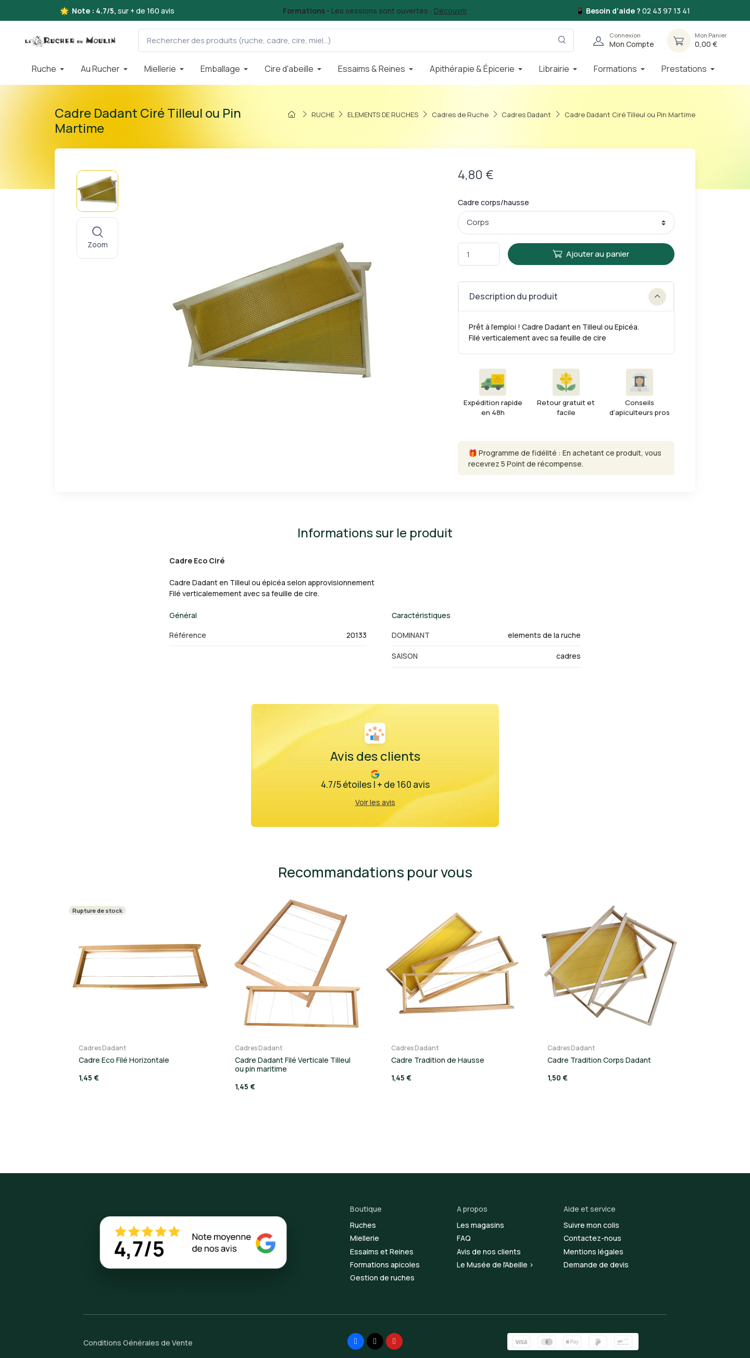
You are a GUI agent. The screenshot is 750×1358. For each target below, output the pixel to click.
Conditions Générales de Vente (138, 1343)
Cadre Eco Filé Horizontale (124, 1060)
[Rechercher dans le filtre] (562, 40)
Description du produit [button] (567, 297)
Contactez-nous (592, 1238)
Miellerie (364, 1238)
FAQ (464, 1238)
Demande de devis (596, 1264)
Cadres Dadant (102, 1047)
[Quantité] (478, 254)
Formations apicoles (385, 1264)
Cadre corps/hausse (493, 202)
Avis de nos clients (489, 1251)
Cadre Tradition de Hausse (437, 1060)
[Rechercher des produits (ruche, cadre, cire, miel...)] (356, 40)
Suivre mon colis (591, 1225)
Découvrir (450, 11)
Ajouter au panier (591, 253)
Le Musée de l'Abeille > (495, 1264)
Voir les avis (375, 802)
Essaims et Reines (382, 1251)
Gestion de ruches (382, 1277)
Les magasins (480, 1225)
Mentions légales (593, 1251)
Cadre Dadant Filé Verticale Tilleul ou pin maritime (293, 1064)
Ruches (363, 1225)
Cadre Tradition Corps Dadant (599, 1060)
